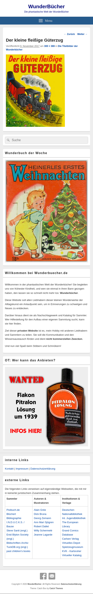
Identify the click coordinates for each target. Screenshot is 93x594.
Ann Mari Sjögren (43, 522)
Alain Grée (40, 509)
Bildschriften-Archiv (17, 542)
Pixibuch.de (13, 509)
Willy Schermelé (43, 530)
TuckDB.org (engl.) (17, 547)
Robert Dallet (41, 526)
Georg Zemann (42, 518)
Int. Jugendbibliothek (74, 518)
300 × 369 (49, 46)
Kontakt (9, 468)
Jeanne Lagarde (43, 534)
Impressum (22, 468)
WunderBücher (46, 6)
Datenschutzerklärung (42, 468)
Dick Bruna (40, 514)
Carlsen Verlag (70, 538)
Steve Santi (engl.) (17, 530)
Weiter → (82, 34)
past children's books (18, 551)
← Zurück (69, 34)
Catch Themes (56, 588)
